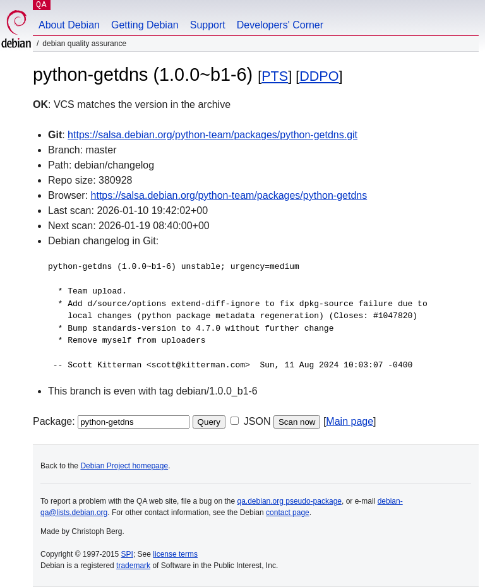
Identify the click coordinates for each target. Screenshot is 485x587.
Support (207, 25)
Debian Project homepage (124, 465)
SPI (127, 554)
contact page (287, 512)
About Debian (69, 25)
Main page (349, 421)
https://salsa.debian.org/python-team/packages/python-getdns (229, 195)
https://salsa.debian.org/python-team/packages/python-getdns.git (212, 134)
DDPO (318, 76)
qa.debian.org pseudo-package (289, 501)
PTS (274, 76)
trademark (133, 565)
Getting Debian (145, 25)
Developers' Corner (280, 25)
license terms (175, 554)
